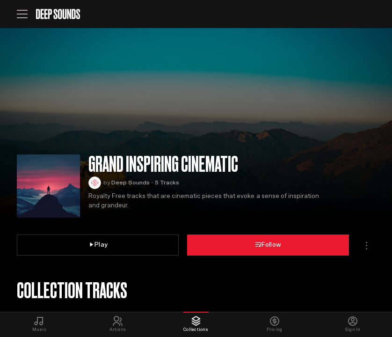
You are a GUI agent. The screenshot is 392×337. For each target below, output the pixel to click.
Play (97, 244)
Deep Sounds (130, 183)
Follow (268, 244)
